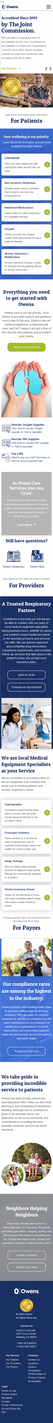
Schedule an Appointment (26, 687)
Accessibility (34, 1381)
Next (50, 68)
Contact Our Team (26, 1267)
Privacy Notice (9, 1394)
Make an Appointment (27, 347)
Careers (32, 1366)
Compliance (34, 1370)
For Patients (12, 1359)
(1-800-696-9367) (26, 1346)
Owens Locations (26, 1255)
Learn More (26, 524)
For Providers (13, 1363)
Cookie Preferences (12, 1405)
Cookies (5, 1401)
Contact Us (34, 1359)
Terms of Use (8, 1390)
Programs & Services (26, 1051)
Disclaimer (6, 1397)
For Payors (12, 1366)
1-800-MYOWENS (26, 1343)
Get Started (10, 68)
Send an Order (26, 674)
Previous (46, 68)
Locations (33, 1363)
